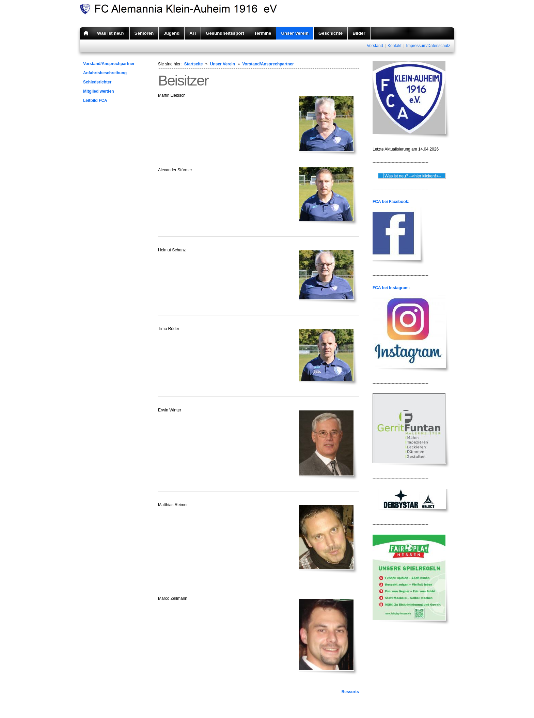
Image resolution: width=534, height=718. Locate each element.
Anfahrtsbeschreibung (105, 73)
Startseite (193, 64)
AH (192, 33)
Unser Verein (295, 33)
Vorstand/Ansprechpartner (109, 63)
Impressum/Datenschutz (428, 45)
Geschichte (330, 33)
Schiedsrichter (97, 82)
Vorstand (375, 45)
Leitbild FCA (95, 100)
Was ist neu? (111, 33)
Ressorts (350, 691)
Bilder (358, 33)
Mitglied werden (98, 91)
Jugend (171, 33)
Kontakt (395, 45)
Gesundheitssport (225, 33)
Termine (262, 33)
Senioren (144, 33)
